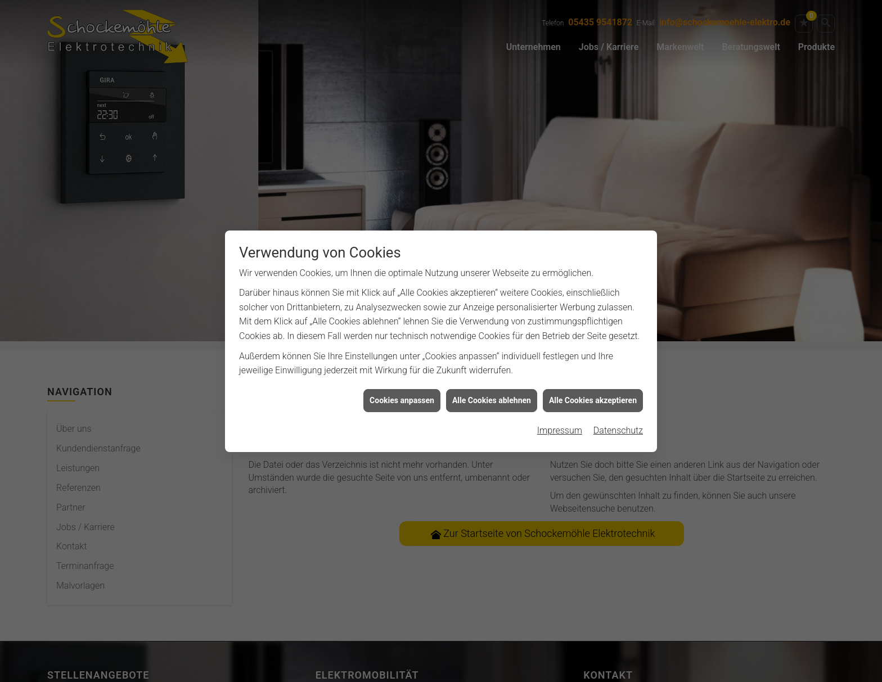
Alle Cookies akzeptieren (593, 396)
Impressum (559, 427)
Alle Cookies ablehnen (491, 396)
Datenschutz (618, 427)
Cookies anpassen (402, 396)
